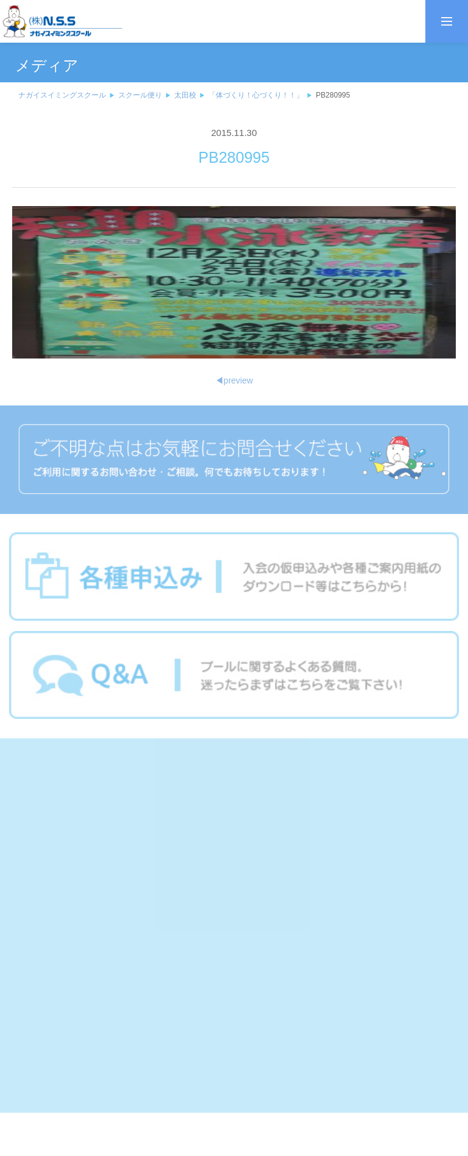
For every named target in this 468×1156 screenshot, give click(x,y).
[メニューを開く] (446, 21)
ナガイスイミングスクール (62, 95)
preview (234, 380)
